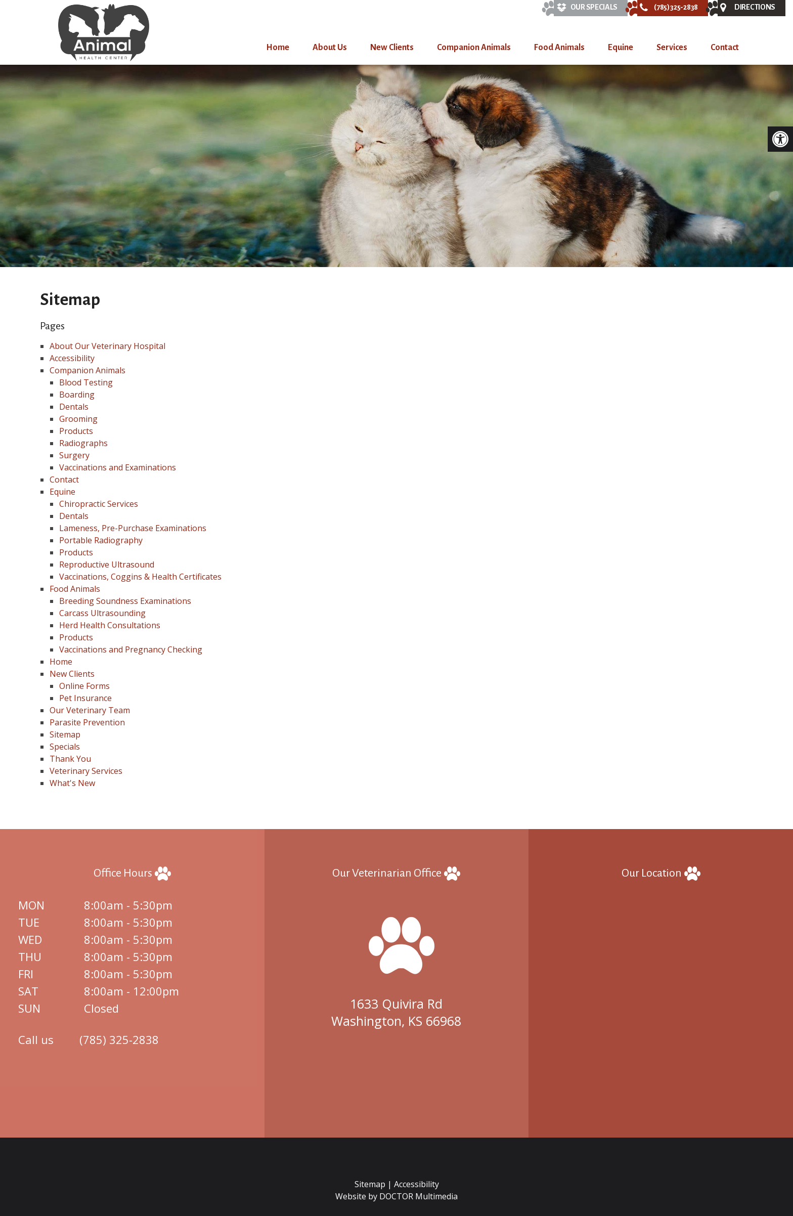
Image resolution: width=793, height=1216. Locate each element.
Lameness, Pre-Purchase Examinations (132, 528)
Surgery (74, 455)
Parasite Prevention (87, 722)
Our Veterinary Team (90, 710)
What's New (72, 783)
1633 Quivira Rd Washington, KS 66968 (396, 1012)
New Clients (392, 47)
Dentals (74, 406)
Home (277, 47)
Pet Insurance (85, 698)
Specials (65, 746)
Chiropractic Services (98, 503)
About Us (330, 47)
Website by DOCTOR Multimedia (396, 1196)
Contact (725, 47)
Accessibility (72, 358)
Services (671, 47)
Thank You (70, 758)
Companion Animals (474, 47)
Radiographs (83, 443)
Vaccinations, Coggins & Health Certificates (140, 576)
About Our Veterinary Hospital (107, 346)
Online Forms (84, 685)
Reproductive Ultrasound (106, 564)
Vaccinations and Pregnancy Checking (130, 649)
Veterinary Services (86, 770)
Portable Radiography (101, 540)
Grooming (78, 418)
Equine (620, 47)
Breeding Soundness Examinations (125, 600)
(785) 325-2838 (119, 1039)
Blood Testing (86, 382)
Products (76, 431)
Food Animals (559, 47)
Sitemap (65, 734)
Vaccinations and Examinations (117, 467)
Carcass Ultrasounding (102, 613)
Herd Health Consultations (109, 625)
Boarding (77, 394)
